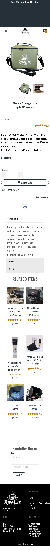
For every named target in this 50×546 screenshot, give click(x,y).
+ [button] (20, 153)
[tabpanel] (25, 219)
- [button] (3, 153)
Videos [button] (11, 247)
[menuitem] (37, 477)
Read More (6, 136)
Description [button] (13, 197)
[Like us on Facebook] (22, 537)
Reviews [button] (12, 240)
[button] (6, 10)
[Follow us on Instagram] (27, 537)
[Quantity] (12, 153)
